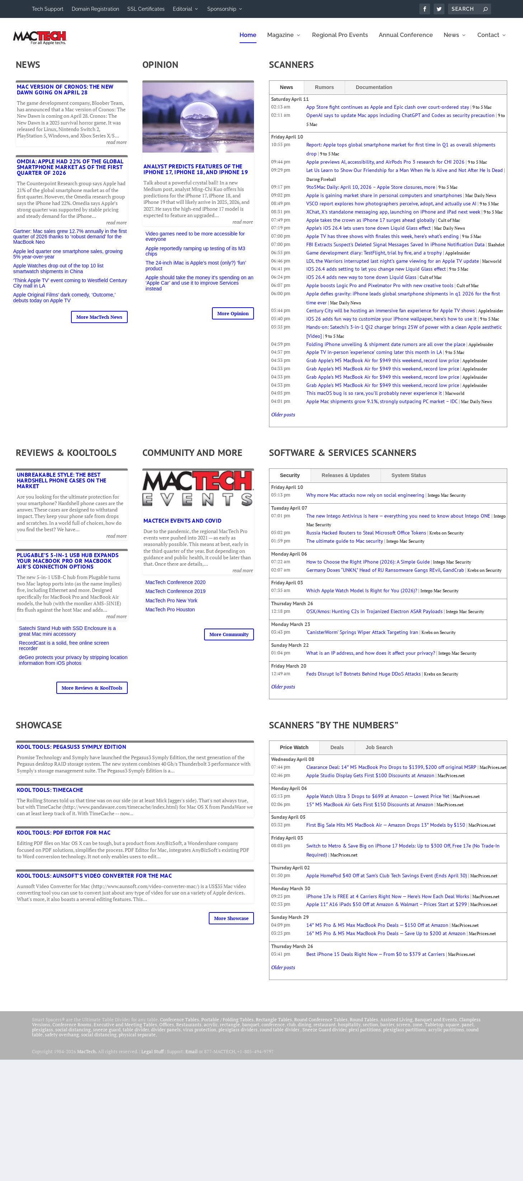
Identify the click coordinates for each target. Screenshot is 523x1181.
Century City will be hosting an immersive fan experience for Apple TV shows (390, 315)
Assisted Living (396, 1024)
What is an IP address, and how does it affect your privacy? (370, 658)
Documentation (374, 92)
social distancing (73, 1034)
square (453, 1029)
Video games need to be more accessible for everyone (195, 241)
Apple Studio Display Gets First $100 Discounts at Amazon (370, 780)
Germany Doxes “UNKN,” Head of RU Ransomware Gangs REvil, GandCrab (385, 575)
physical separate (137, 1039)
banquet (250, 1029)
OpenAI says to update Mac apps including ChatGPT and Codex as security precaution (400, 120)
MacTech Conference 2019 (176, 596)
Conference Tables (179, 1024)
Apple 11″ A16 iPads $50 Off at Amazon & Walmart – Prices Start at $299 (386, 909)
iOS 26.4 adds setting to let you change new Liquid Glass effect (376, 274)
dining (304, 1029)
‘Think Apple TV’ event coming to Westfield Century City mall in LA (70, 288)
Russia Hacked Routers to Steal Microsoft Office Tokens (366, 538)
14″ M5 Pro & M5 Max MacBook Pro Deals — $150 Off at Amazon (377, 930)
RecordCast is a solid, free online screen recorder (64, 650)
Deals (337, 752)
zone (418, 1029)
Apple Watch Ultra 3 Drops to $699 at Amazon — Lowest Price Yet (377, 801)
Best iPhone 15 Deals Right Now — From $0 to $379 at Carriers (375, 959)
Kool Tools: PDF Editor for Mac (64, 837)
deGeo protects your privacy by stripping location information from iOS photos (73, 665)
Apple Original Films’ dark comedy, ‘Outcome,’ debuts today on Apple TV (64, 302)
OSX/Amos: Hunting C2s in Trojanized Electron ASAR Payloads (374, 616)
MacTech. (87, 1056)
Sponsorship (221, 9)
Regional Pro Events (340, 40)
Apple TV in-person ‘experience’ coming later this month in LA (374, 357)
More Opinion (233, 318)
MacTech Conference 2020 (176, 587)
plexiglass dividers (238, 1034)
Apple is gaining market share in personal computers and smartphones (384, 200)
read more (116, 147)
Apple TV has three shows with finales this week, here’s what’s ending (382, 241)
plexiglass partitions (404, 1034)
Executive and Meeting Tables (125, 1029)
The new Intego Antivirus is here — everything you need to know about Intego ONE (398, 521)
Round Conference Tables (321, 1024)
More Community (229, 639)
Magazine (280, 40)
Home (248, 40)
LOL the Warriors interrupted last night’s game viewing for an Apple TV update (392, 266)
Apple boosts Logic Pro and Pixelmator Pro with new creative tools (379, 290)
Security (290, 480)
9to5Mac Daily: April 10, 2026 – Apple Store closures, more (370, 192)
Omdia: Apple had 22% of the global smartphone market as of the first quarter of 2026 (70, 172)
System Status (409, 480)
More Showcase (231, 923)
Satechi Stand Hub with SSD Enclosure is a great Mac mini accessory (67, 635)
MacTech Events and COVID (182, 525)
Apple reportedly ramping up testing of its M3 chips (195, 256)
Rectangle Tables (274, 1024)
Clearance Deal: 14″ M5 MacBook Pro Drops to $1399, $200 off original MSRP (391, 772)
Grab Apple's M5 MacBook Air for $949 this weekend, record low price (382, 365)
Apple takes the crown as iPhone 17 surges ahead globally (370, 225)
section (370, 1029)
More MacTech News (99, 322)
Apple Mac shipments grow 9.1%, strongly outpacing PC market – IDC (382, 406)
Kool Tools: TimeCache (50, 794)
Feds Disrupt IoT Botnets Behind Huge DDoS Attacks (363, 679)
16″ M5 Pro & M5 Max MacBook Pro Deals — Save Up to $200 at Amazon (386, 938)
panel (467, 1029)
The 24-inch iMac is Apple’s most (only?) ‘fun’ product (196, 270)
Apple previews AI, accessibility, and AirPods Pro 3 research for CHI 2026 (385, 167)
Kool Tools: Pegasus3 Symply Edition (72, 751)
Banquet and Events (436, 1024)
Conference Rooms (71, 1029)
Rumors (324, 92)
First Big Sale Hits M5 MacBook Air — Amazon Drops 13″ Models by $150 (385, 830)
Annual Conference (406, 40)
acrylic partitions (446, 1034)
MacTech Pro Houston (170, 614)
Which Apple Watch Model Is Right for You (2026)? (361, 595)
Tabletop (434, 1029)
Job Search (379, 752)
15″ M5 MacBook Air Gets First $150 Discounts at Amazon (369, 809)
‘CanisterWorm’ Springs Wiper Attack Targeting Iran (362, 637)
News (451, 40)
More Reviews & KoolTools (92, 693)
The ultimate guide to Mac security (344, 546)
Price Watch (294, 752)
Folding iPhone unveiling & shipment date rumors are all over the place (385, 349)
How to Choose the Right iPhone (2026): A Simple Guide (368, 567)
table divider (136, 1034)
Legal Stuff (152, 1056)
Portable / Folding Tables (227, 1024)
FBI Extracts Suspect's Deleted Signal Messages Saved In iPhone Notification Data (395, 249)
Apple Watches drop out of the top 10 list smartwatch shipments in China (58, 273)
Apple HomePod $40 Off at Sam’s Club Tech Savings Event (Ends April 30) (386, 880)
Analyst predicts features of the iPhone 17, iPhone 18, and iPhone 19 (195, 174)
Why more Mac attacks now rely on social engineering (365, 500)
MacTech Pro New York (172, 605)
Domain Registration (95, 9)
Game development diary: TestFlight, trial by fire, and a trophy (374, 258)
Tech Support (47, 9)
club (291, 1029)
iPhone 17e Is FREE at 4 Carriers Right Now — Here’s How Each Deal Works (387, 901)
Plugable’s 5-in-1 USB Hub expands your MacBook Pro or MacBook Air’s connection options (68, 565)
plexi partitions (365, 1034)
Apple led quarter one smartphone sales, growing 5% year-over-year (68, 259)
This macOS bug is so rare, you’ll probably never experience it (374, 398)
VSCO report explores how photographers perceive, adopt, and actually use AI (391, 208)
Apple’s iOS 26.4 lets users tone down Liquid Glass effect (368, 233)
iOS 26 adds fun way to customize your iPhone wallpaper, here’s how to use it (391, 324)
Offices (166, 1029)
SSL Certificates (146, 9)
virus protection (199, 1034)
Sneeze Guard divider (324, 1034)
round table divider (280, 1034)
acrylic (211, 1029)
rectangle (230, 1029)
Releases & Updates (346, 480)
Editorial (182, 9)
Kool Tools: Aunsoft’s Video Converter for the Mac (94, 880)
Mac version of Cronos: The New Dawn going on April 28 (65, 94)
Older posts (283, 419)
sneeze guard (107, 1034)
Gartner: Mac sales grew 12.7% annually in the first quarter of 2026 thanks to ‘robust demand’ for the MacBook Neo (70, 241)
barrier (387, 1029)
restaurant (325, 1029)
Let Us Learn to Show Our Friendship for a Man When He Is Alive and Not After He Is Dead (404, 175)
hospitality (349, 1029)
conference (273, 1029)
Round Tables (364, 1024)
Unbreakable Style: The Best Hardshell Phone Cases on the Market (62, 485)
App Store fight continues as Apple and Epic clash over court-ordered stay (387, 112)
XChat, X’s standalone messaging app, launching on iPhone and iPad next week (393, 217)
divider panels (166, 1034)
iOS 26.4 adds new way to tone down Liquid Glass (361, 282)
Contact (488, 40)
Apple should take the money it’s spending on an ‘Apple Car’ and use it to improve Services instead (200, 288)
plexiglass (42, 1034)
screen (403, 1029)
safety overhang (62, 1039)
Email (191, 1056)
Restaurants (189, 1029)
